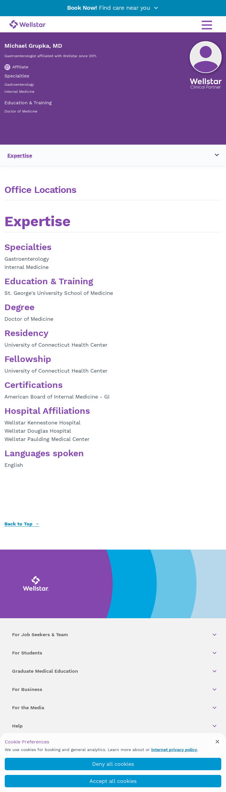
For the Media (114, 708)
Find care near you (113, 7)
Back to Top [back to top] (21, 524)
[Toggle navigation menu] (213, 155)
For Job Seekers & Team (114, 635)
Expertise (19, 155)
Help (114, 726)
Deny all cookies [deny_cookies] (113, 764)
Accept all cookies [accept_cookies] (113, 781)
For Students (114, 653)
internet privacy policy (174, 749)
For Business (114, 689)
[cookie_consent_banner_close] (217, 741)
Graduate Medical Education (114, 671)
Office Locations (40, 190)
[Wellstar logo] (27, 24)
